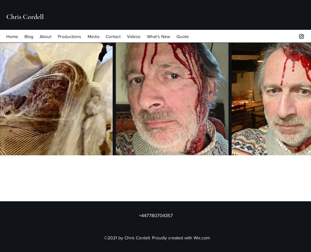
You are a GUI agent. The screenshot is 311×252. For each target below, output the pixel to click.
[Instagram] (301, 36)
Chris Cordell (25, 17)
